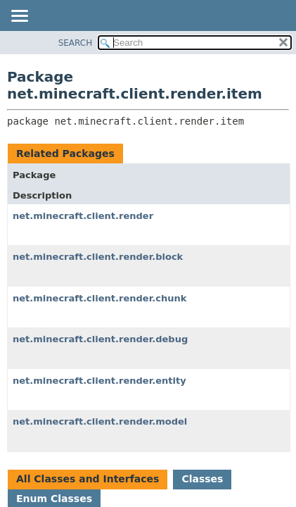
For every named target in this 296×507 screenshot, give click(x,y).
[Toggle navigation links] (19, 17)
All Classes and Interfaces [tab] (87, 478)
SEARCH (75, 43)
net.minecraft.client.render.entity (99, 380)
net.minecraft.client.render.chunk (99, 298)
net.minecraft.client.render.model (100, 421)
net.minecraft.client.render (83, 216)
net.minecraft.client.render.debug (100, 339)
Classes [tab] (202, 478)
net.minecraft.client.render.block (98, 256)
